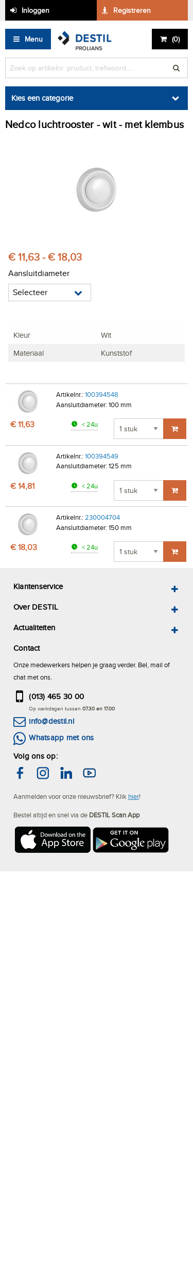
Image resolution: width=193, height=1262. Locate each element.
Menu (34, 39)
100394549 (101, 456)
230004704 (102, 517)
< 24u (89, 424)
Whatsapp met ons (61, 737)
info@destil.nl (51, 721)
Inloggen (35, 10)
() (176, 39)
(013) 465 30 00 (56, 696)
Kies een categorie (42, 98)
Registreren (132, 10)
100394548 (101, 394)
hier (133, 796)
